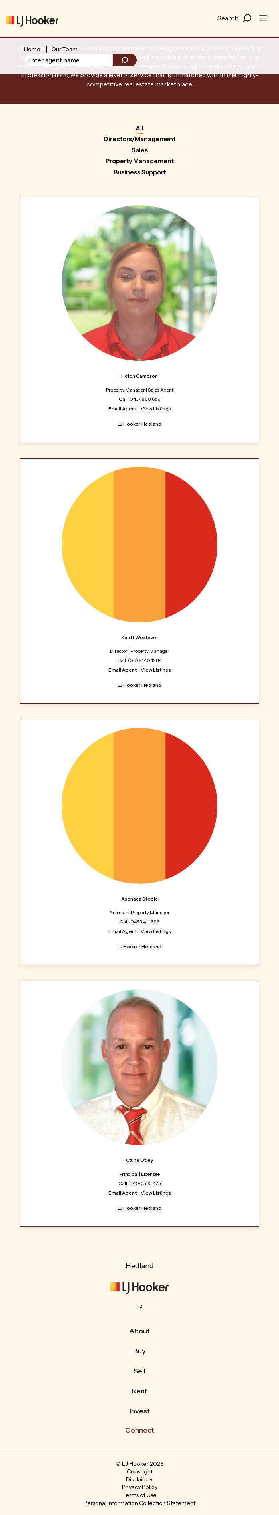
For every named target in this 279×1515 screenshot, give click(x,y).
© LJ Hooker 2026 (140, 1463)
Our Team (65, 49)
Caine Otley (139, 1160)
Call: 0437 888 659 (140, 399)
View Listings (156, 409)
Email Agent (122, 409)
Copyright (140, 1471)
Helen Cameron (139, 376)
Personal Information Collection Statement (139, 1503)
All (139, 128)
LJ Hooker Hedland (139, 424)
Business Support (140, 172)
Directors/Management (139, 139)
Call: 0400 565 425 (139, 1183)
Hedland (140, 1265)
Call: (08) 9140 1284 (139, 660)
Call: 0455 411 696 (139, 922)
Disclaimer (139, 1479)
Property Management (140, 161)
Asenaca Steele (139, 899)
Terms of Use (139, 1495)
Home (32, 49)
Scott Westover (139, 637)
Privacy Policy (139, 1487)
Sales (140, 150)
